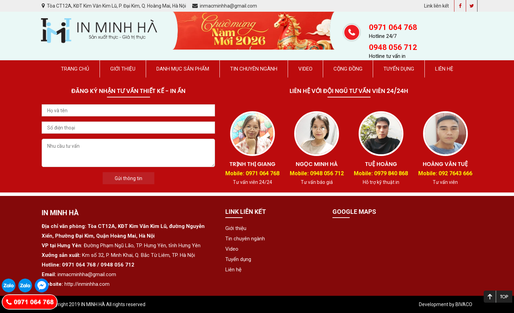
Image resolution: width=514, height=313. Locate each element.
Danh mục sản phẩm (182, 69)
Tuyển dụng (398, 69)
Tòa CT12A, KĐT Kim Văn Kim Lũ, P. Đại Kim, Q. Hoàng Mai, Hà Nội (114, 6)
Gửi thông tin (128, 178)
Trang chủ (75, 69)
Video (305, 69)
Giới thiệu (122, 69)
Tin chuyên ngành (253, 69)
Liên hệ (444, 69)
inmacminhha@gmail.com (224, 6)
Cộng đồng (347, 69)
